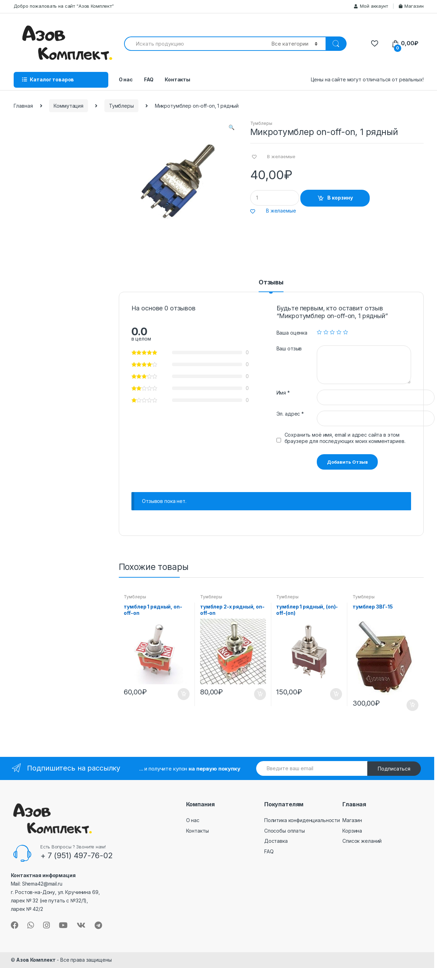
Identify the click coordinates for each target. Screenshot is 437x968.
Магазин (411, 6)
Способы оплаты (284, 831)
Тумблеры (121, 106)
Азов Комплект (35, 960)
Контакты (177, 79)
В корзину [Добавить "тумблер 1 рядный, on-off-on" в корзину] (183, 694)
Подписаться (394, 769)
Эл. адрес (290, 414)
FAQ (149, 79)
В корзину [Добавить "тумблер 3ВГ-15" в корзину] (412, 705)
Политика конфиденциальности (302, 820)
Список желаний (362, 841)
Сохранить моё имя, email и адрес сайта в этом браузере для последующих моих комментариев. (345, 438)
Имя (283, 393)
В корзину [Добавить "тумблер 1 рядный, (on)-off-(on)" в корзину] (335, 694)
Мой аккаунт (371, 6)
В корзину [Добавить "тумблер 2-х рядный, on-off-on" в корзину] (259, 694)
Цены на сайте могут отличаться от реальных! (367, 79)
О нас (126, 79)
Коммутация (68, 106)
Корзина (352, 831)
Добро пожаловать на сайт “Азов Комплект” (64, 6)
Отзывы (271, 282)
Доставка (276, 841)
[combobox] (193, 43)
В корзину (340, 198)
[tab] (271, 285)
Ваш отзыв (289, 348)
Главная (23, 106)
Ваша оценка (291, 333)
